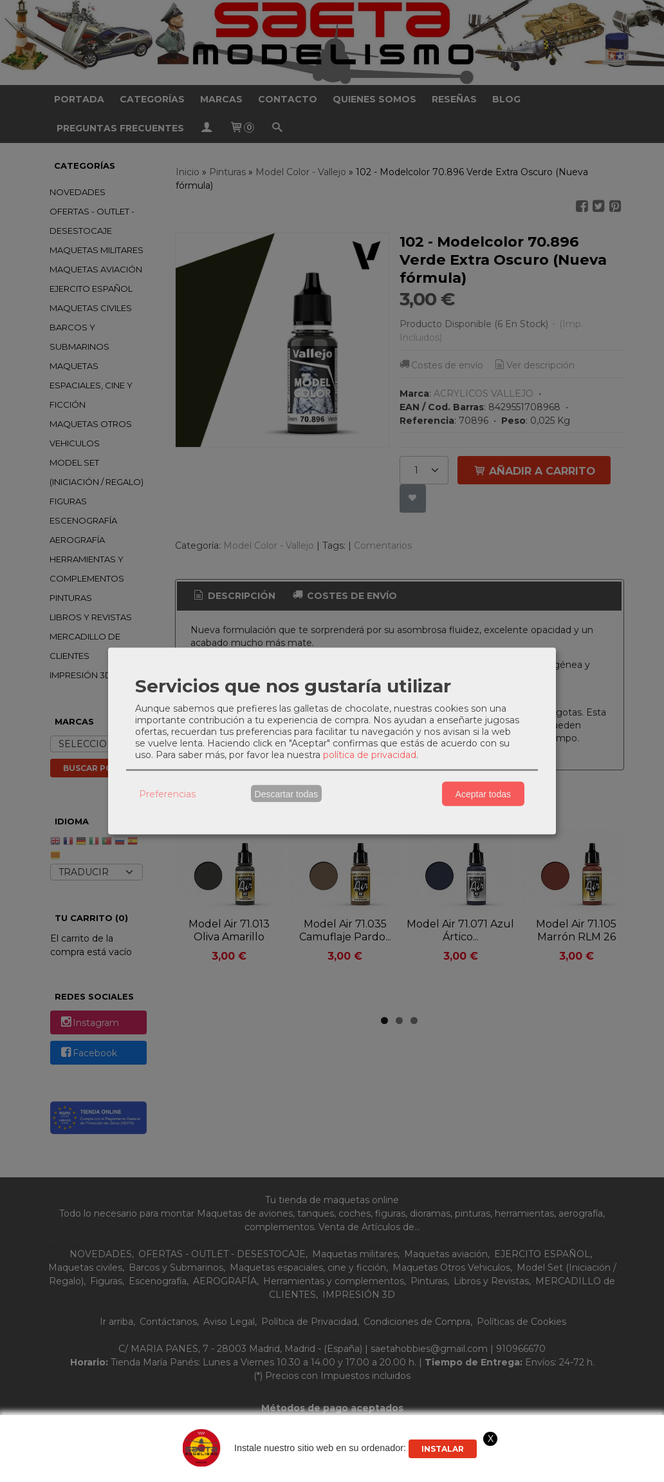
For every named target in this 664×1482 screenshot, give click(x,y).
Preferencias (167, 793)
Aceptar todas (483, 793)
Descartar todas (286, 793)
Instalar (442, 1449)
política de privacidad (369, 755)
